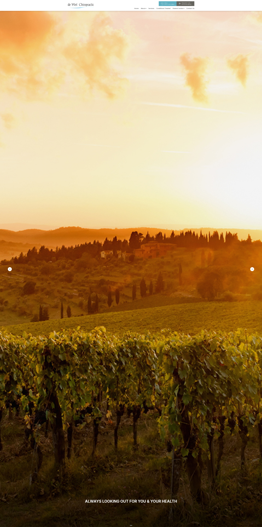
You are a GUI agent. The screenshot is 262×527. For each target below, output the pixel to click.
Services (151, 8)
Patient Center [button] (178, 8)
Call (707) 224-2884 (169, 3)
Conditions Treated (163, 8)
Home (136, 8)
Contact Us (190, 8)
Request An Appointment (187, 3)
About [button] (143, 8)
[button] (128, 525)
